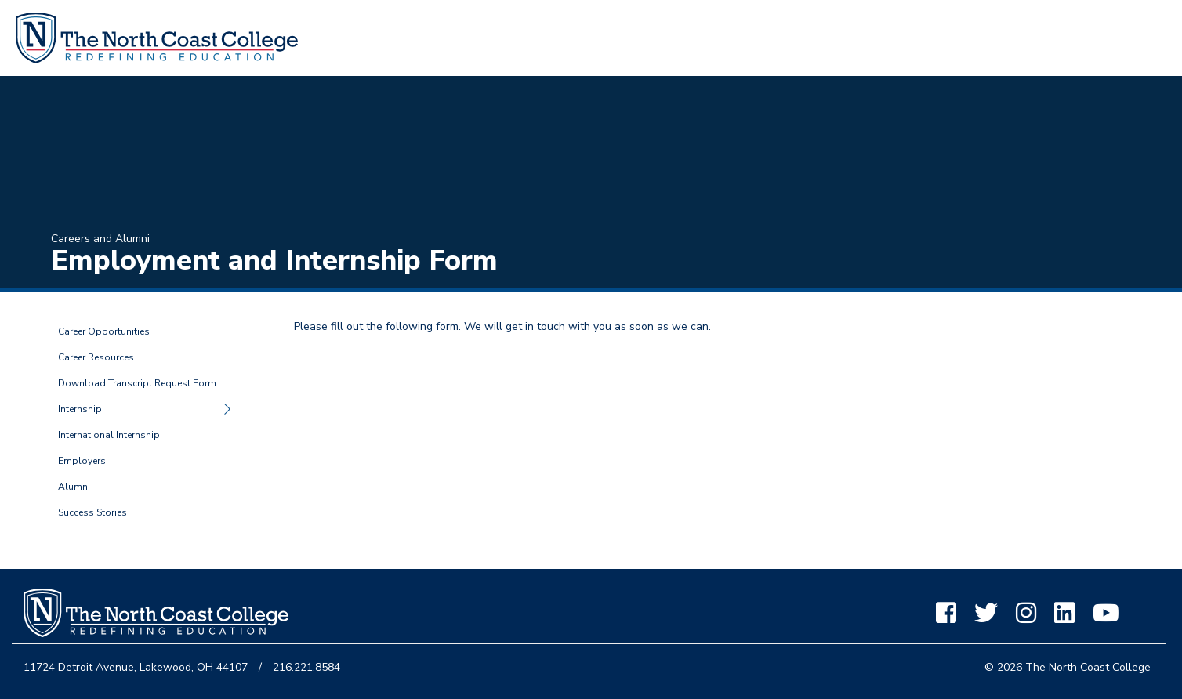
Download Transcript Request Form (137, 383)
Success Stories (92, 512)
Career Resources (96, 357)
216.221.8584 (306, 667)
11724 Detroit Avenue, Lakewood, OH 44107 (136, 667)
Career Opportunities (104, 331)
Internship (80, 409)
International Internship (109, 435)
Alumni (74, 486)
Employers (82, 461)
